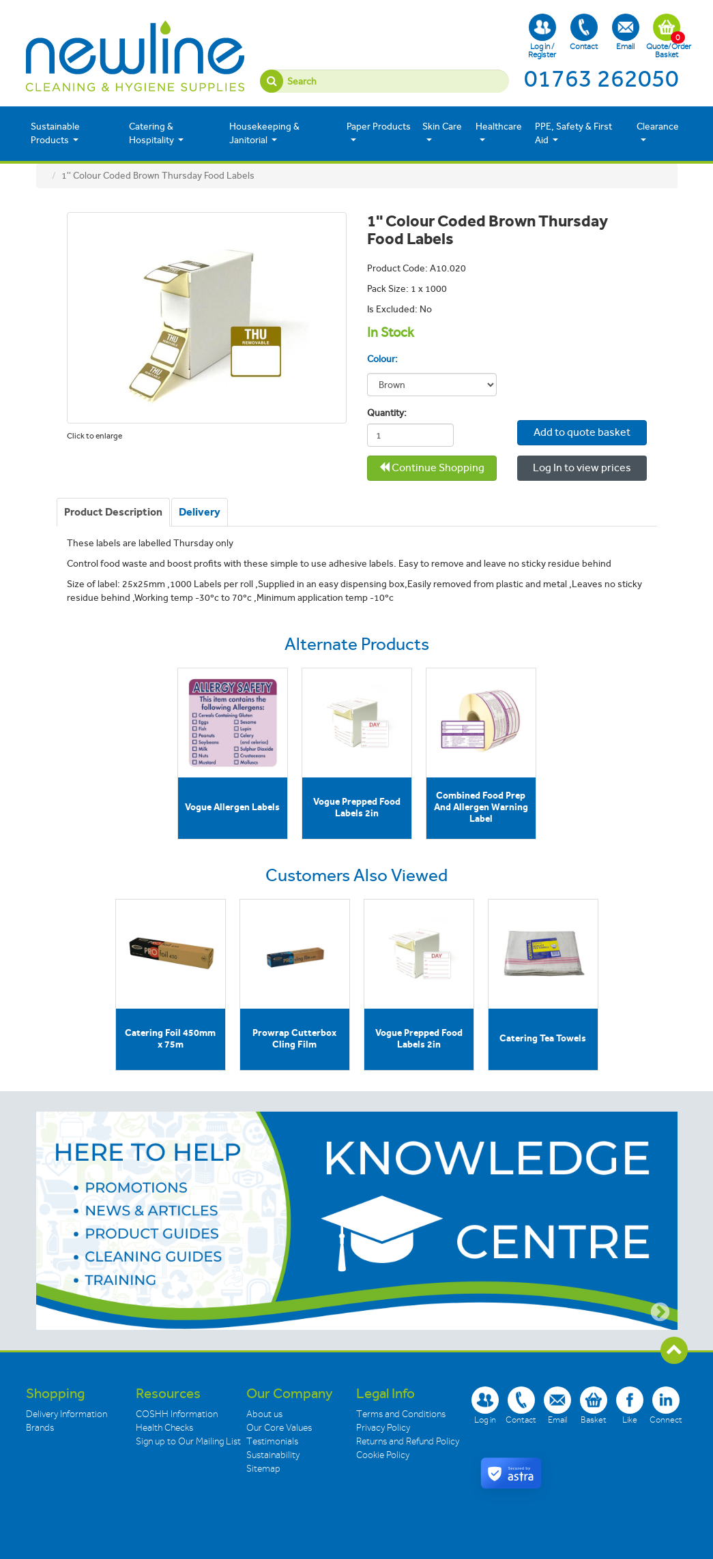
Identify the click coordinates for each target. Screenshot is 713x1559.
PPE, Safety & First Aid (573, 133)
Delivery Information (66, 1414)
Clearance (658, 132)
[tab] (113, 512)
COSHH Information (177, 1414)
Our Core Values (279, 1428)
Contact (584, 32)
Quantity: (383, 413)
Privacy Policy (383, 1428)
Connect (666, 1405)
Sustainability (273, 1455)
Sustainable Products (55, 133)
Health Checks (164, 1428)
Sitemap (263, 1468)
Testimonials (272, 1441)
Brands (40, 1428)
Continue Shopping (431, 467)
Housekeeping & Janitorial (264, 133)
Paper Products (379, 132)
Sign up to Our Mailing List (188, 1441)
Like (629, 1405)
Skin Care (442, 132)
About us (264, 1414)
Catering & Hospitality (156, 133)
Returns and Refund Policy (407, 1441)
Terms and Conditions (401, 1414)
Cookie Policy (382, 1455)
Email (625, 32)
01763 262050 (601, 78)
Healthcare (499, 132)
